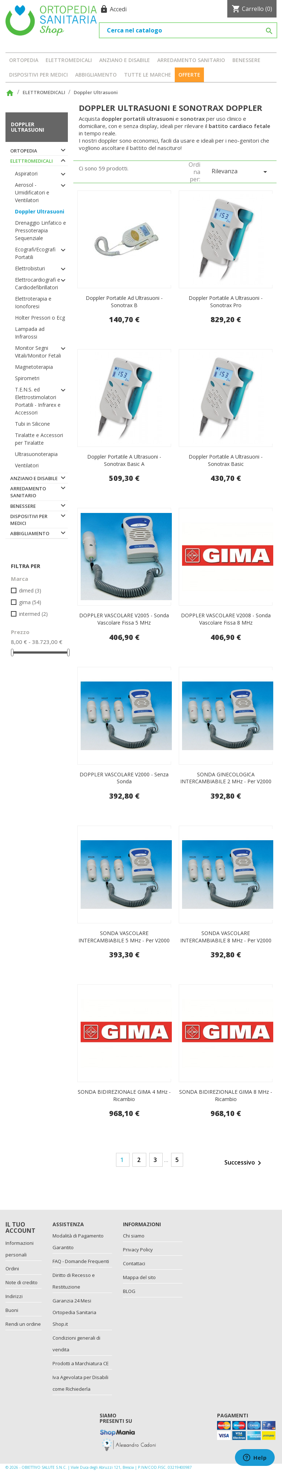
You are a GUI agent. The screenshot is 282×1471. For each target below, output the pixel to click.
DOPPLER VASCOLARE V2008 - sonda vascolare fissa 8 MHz (226, 619)
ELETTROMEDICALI (69, 60)
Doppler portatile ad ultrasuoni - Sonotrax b (124, 301)
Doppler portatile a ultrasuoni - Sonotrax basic (226, 460)
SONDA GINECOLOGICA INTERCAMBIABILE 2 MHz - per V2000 (225, 778)
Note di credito (21, 1282)
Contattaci (134, 1263)
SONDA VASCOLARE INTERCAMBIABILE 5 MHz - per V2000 (124, 937)
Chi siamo (133, 1235)
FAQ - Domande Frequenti (81, 1261)
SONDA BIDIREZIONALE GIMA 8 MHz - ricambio (225, 1095)
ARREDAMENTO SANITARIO (191, 60)
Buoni (11, 1310)
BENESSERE (246, 60)
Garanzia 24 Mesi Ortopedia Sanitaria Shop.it (74, 1312)
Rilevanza (241, 171)
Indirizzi (14, 1296)
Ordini (12, 1268)
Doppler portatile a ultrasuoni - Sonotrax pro (226, 301)
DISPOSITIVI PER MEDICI (38, 74)
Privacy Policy (138, 1249)
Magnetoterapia (34, 366)
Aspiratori (26, 173)
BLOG (129, 1291)
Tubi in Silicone (32, 423)
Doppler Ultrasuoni (27, 127)
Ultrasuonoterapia (36, 454)
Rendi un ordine (23, 1324)
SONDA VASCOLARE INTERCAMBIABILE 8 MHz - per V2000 (225, 937)
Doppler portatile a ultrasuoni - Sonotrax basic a (124, 460)
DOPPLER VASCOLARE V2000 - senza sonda (124, 778)
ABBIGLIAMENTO (96, 74)
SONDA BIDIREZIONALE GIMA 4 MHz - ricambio (124, 1095)
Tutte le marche (147, 74)
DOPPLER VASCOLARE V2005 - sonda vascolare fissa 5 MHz (124, 619)
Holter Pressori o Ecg (40, 317)
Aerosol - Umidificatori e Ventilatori (32, 192)
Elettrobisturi (30, 268)
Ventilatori (27, 465)
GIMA (30, 602)
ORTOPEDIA (23, 60)
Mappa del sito (139, 1277)
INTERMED (33, 613)
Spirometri (27, 378)
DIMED (30, 590)
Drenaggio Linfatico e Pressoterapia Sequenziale (40, 230)
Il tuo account (20, 1227)
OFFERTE (189, 74)
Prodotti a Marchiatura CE (81, 1363)
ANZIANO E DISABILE (124, 60)
